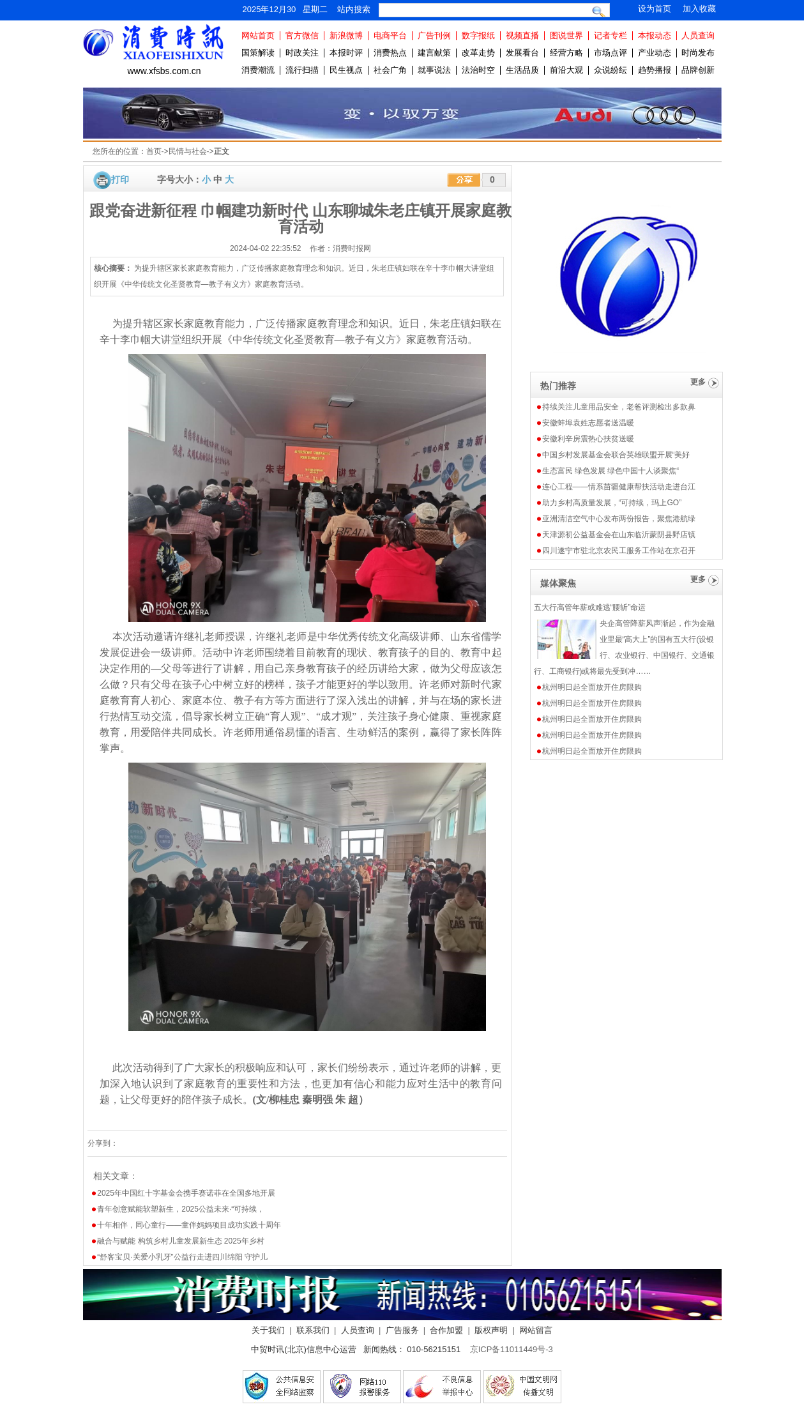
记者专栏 (610, 35)
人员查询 (698, 35)
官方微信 (302, 35)
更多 (698, 381)
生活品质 (522, 70)
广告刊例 (434, 35)
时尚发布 (698, 52)
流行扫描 (302, 70)
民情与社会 (188, 151)
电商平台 (390, 35)
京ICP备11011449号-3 (511, 1349)
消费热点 (390, 52)
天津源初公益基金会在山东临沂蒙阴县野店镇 (618, 534)
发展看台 (522, 52)
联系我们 (313, 1330)
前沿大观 (566, 70)
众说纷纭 (610, 70)
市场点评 (610, 52)
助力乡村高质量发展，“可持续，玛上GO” (612, 502)
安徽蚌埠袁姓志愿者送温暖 (588, 422)
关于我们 (268, 1330)
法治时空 (478, 70)
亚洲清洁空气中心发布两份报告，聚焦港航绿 (618, 518)
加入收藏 (699, 8)
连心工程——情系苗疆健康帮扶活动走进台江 (618, 486)
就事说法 (434, 70)
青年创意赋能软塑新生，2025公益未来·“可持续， (180, 1209)
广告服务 (402, 1330)
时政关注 (302, 52)
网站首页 (258, 35)
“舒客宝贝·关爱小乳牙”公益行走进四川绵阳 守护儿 (182, 1257)
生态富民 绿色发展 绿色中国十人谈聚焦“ (610, 470)
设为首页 (654, 8)
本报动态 (654, 35)
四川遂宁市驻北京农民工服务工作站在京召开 (618, 550)
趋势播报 (654, 70)
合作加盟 (446, 1330)
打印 (120, 179)
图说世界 (566, 35)
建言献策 (434, 52)
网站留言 (535, 1330)
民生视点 (346, 70)
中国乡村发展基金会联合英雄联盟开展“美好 (616, 454)
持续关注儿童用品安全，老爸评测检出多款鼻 (618, 406)
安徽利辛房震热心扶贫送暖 (588, 438)
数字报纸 (478, 35)
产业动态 (654, 52)
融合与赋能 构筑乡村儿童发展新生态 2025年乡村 (180, 1241)
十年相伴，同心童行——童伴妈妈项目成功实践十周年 (189, 1225)
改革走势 (478, 52)
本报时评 (346, 52)
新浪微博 (346, 35)
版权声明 (491, 1330)
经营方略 (566, 52)
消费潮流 (258, 70)
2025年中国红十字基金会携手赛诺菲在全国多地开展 (186, 1193)
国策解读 (258, 52)
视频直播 (522, 35)
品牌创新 (698, 70)
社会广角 (390, 70)
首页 (154, 151)
